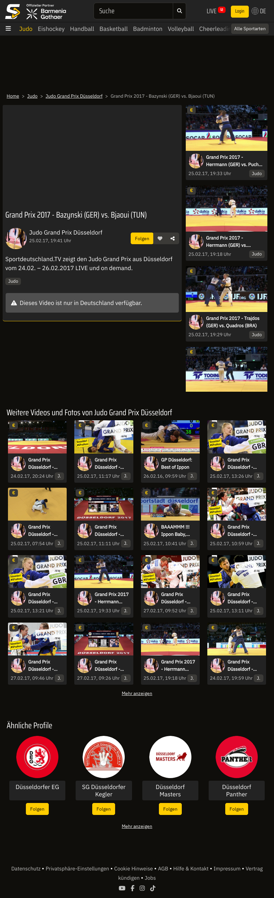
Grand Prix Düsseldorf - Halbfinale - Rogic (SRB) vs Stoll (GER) (43, 464)
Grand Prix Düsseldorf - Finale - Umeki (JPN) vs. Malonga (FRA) (43, 666)
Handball (82, 29)
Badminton (148, 29)
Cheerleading (217, 29)
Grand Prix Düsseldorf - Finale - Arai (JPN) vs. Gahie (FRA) (243, 464)
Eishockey (51, 29)
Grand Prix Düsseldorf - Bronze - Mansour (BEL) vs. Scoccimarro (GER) (44, 598)
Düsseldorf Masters (170, 790)
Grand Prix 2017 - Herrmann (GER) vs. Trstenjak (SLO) (226, 242)
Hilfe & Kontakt (191, 868)
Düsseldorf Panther (236, 790)
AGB (164, 868)
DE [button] (258, 11)
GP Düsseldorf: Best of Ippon (176, 463)
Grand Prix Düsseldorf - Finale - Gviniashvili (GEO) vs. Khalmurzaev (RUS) (174, 598)
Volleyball (181, 29)
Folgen (142, 238)
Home (13, 96)
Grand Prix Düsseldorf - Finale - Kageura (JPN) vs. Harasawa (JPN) (111, 666)
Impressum (228, 868)
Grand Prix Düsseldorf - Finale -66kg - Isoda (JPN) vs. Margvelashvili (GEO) (110, 464)
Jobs (150, 878)
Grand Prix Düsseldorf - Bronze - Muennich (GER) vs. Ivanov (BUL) (244, 598)
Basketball (114, 29)
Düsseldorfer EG (37, 787)
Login (239, 11)
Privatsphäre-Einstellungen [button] (77, 868)
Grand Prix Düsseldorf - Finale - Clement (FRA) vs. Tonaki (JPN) (245, 531)
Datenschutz (26, 868)
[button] (160, 239)
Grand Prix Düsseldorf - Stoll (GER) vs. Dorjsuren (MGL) (45, 531)
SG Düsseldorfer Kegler (103, 790)
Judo (26, 29)
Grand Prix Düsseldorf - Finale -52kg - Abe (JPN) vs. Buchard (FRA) (110, 531)
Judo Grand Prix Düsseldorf (74, 96)
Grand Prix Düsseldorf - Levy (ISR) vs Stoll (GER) (241, 666)
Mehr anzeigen (137, 693)
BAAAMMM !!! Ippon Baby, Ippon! (175, 531)
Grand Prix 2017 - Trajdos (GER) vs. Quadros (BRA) (232, 322)
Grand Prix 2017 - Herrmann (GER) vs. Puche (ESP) (233, 161)
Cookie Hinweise (134, 868)
